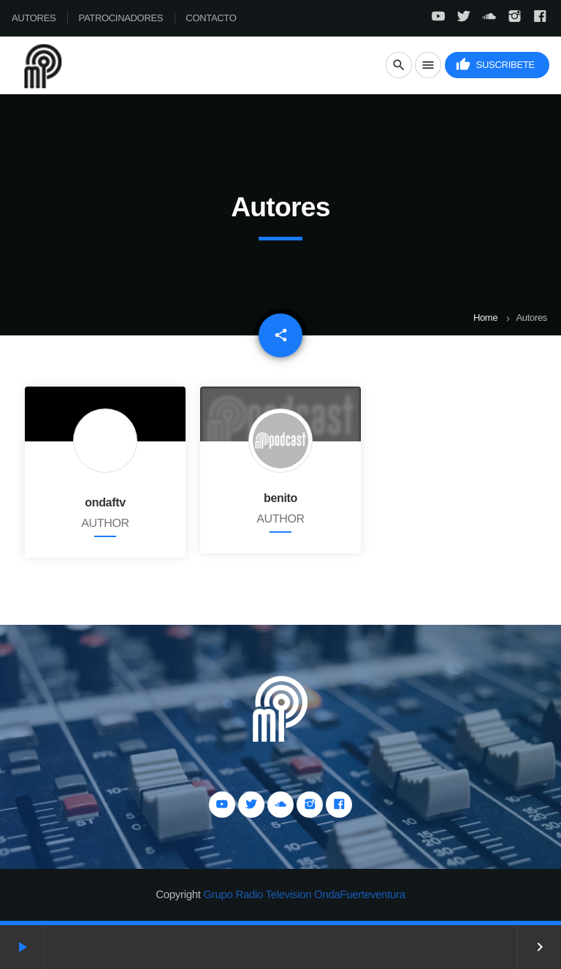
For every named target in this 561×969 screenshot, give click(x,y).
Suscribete (495, 64)
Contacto (211, 17)
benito (280, 498)
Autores (34, 17)
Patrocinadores (121, 17)
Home (485, 317)
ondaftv (105, 502)
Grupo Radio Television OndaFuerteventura (304, 895)
